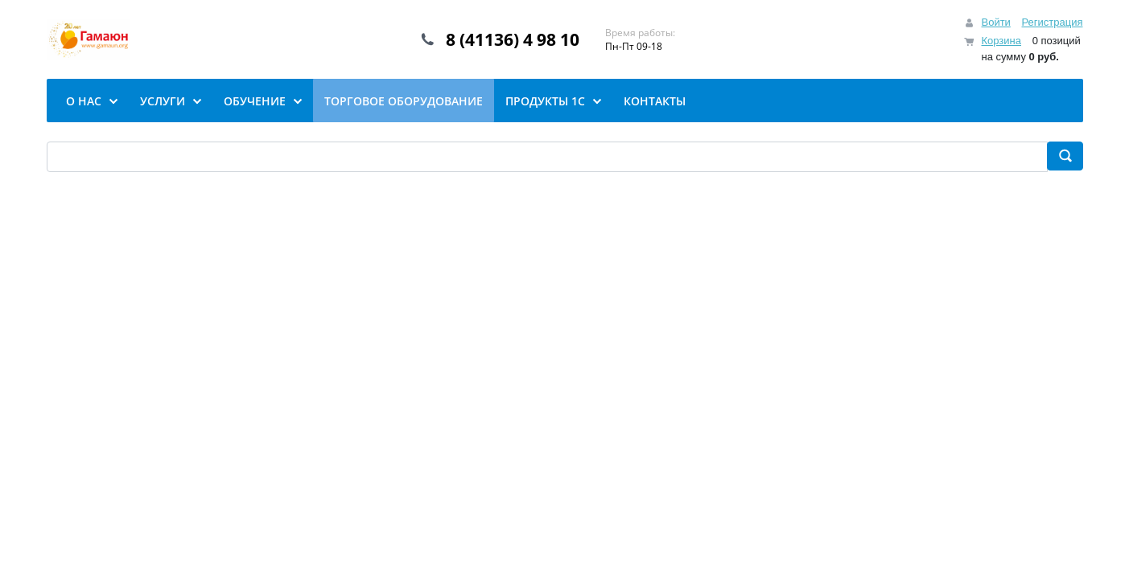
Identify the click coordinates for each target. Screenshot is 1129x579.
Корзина (1001, 41)
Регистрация (1052, 22)
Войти (995, 22)
